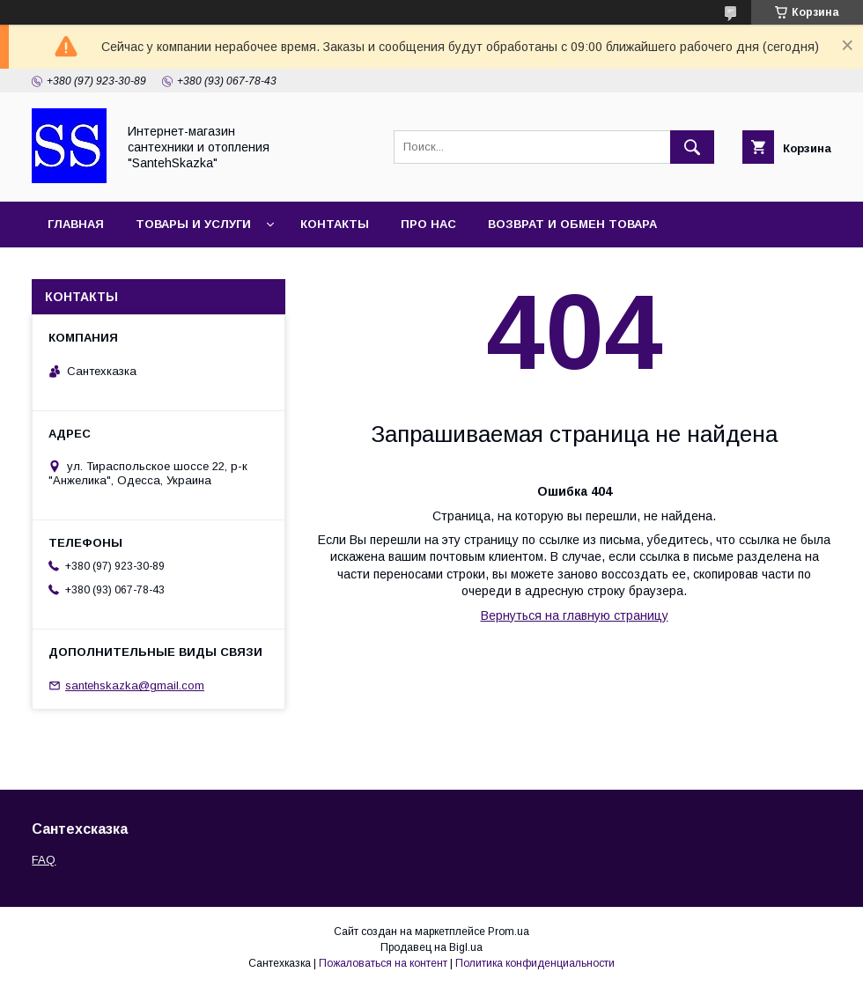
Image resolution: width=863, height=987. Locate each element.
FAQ (43, 859)
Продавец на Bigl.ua (431, 947)
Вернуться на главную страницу (574, 615)
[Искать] (692, 147)
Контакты (334, 224)
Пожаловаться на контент (383, 963)
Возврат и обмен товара (572, 224)
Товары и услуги (193, 224)
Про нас (428, 224)
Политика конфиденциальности (535, 963)
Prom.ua (508, 931)
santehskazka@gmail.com (134, 685)
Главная (76, 224)
